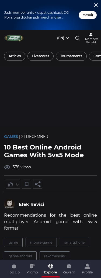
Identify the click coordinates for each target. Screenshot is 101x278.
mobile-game (41, 242)
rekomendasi (54, 256)
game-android (20, 256)
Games (11, 136)
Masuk (87, 15)
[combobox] (63, 38)
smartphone (74, 242)
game (13, 242)
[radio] (14, 56)
